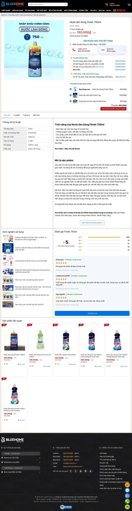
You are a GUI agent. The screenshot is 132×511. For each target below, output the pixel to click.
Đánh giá (36, 115)
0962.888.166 (120, 77)
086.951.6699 (68, 460)
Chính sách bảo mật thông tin (110, 469)
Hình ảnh (7, 115)
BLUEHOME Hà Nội (80, 58)
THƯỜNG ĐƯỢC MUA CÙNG (80, 84)
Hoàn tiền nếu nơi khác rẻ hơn (111, 488)
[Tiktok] (91, 471)
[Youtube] (81, 471)
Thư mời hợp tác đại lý (108, 460)
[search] (66, 4)
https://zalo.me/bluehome (72, 466)
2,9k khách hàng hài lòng (66, 246)
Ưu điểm (17, 115)
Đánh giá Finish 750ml (66, 232)
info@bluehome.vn (70, 463)
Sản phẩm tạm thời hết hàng (98, 41)
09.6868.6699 (120, 67)
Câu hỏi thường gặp (107, 456)
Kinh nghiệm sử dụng (13, 232)
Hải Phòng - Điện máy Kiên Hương (86, 74)
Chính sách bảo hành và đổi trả (111, 479)
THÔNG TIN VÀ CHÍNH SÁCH (112, 448)
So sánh (22, 364)
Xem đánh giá (77, 29)
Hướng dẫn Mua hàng (107, 466)
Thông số (26, 115)
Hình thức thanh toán (107, 476)
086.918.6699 (120, 61)
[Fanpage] (71, 471)
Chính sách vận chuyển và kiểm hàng (113, 472)
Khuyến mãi (104, 463)
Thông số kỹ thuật (11, 122)
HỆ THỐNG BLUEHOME (12, 448)
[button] (62, 22)
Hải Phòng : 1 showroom (13, 468)
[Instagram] (86, 471)
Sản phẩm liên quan (12, 321)
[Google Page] (76, 471)
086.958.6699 (120, 64)
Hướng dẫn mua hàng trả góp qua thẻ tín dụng (114, 483)
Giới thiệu (103, 453)
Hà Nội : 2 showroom (12, 454)
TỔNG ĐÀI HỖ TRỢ (63, 448)
